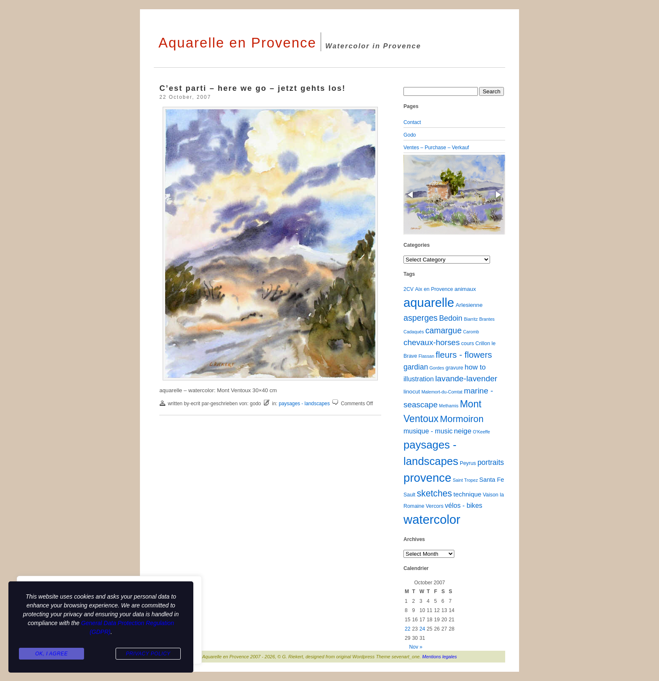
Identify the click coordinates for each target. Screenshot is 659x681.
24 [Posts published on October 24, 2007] (422, 629)
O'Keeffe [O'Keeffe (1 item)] (481, 431)
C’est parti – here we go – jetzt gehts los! (252, 88)
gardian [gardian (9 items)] (415, 367)
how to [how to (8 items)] (475, 367)
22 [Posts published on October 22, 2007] (407, 629)
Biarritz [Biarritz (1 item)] (471, 319)
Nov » (416, 647)
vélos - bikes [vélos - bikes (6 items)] (463, 505)
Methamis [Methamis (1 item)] (449, 405)
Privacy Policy (148, 654)
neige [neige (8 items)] (463, 431)
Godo (409, 135)
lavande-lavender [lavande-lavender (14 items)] (466, 378)
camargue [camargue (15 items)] (443, 330)
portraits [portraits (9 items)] (490, 462)
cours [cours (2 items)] (467, 343)
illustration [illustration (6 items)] (418, 379)
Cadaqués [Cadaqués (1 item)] (413, 331)
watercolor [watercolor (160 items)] (431, 519)
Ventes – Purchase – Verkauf (436, 147)
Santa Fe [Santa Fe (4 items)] (491, 479)
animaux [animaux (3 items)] (465, 289)
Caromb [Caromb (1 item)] (471, 331)
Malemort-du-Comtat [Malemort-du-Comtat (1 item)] (442, 391)
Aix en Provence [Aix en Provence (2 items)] (434, 289)
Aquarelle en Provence (237, 42)
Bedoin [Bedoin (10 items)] (451, 318)
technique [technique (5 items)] (467, 494)
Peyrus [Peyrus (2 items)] (468, 463)
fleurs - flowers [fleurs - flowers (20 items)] (463, 354)
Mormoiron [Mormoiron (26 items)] (462, 419)
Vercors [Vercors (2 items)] (434, 506)
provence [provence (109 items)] (427, 477)
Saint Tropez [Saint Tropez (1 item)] (465, 480)
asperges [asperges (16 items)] (420, 317)
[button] (411, 194)
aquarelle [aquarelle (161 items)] (428, 302)
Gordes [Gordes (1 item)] (437, 367)
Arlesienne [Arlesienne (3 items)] (469, 305)
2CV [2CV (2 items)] (408, 289)
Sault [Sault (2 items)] (409, 495)
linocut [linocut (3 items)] (411, 391)
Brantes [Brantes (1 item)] (487, 319)
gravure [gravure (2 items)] (454, 368)
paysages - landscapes (304, 403)
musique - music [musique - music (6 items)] (428, 431)
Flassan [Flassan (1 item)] (426, 356)
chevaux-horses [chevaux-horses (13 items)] (431, 342)
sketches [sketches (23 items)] (434, 493)
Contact (412, 122)
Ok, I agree (51, 654)
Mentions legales (439, 656)
